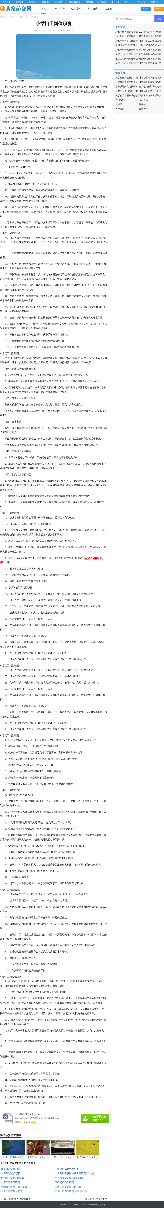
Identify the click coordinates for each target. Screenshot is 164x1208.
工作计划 (128, 2)
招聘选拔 (89, 2)
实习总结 (143, 100)
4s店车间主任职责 (10, 1182)
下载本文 (70, 31)
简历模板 (33, 2)
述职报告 (119, 100)
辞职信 (142, 104)
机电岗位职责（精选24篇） (15, 1187)
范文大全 (143, 109)
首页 (43, 8)
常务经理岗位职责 (10, 1173)
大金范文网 (77, 1205)
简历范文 (20, 2)
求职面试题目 (74, 2)
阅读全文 (61, 31)
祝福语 (118, 104)
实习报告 (46, 2)
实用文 (108, 8)
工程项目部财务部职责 (67, 1169)
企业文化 (115, 2)
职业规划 (59, 2)
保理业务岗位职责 (98, 1199)
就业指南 (76, 8)
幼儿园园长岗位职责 (12, 1191)
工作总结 (142, 2)
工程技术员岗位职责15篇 (68, 1187)
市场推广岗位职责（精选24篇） (71, 1191)
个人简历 (6, 2)
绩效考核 (102, 2)
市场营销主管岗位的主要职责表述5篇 (74, 1173)
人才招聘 (92, 8)
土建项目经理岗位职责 (19, 1199)
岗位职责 (34, 17)
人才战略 (119, 109)
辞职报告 (155, 2)
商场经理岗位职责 (10, 1169)
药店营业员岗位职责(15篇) (69, 1178)
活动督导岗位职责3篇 (12, 1178)
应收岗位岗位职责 (64, 1182)
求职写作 (60, 8)
